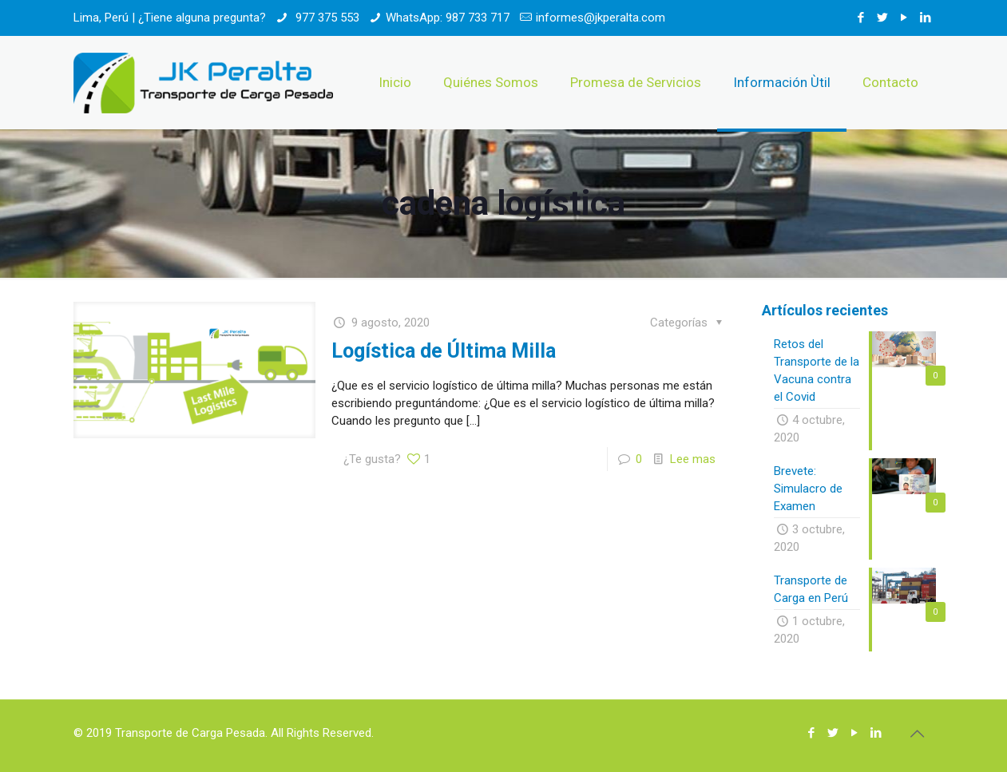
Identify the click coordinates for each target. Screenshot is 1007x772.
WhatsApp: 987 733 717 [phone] (447, 17)
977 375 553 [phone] (325, 17)
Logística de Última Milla (443, 350)
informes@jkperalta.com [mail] (600, 17)
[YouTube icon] (904, 17)
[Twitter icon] (882, 17)
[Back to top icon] (917, 733)
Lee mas (693, 459)
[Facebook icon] (861, 17)
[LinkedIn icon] (926, 17)
